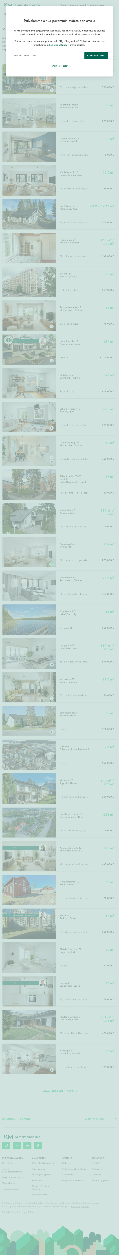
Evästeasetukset (58, 44)
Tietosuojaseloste (59, 66)
